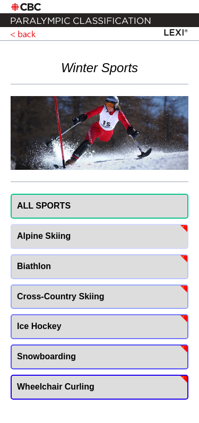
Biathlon (34, 266)
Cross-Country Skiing (60, 296)
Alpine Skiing (44, 235)
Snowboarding (46, 356)
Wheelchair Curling (55, 386)
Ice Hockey (39, 326)
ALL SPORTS (44, 205)
